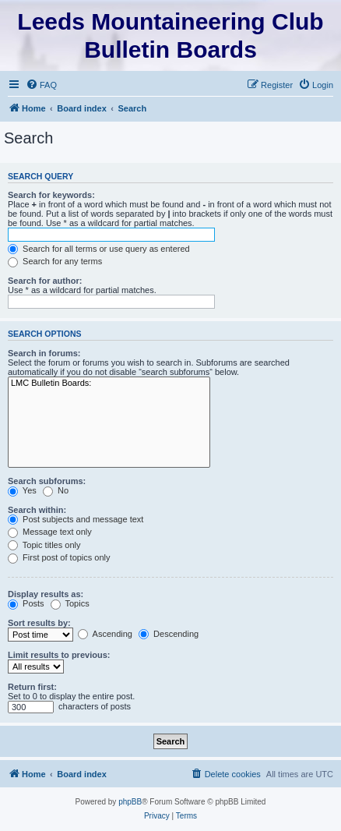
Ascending (105, 633)
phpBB (130, 801)
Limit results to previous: (59, 654)
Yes (22, 490)
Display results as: (45, 594)
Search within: (37, 510)
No (56, 490)
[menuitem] (41, 85)
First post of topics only (59, 557)
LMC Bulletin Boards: (109, 383)
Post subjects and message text (75, 519)
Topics (70, 603)
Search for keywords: (51, 195)
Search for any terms (55, 261)
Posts (26, 603)
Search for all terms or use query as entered (99, 248)
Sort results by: (39, 623)
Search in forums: (44, 353)
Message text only (50, 531)
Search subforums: (47, 481)
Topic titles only (44, 545)
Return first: (32, 686)
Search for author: (45, 280)
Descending (169, 633)
